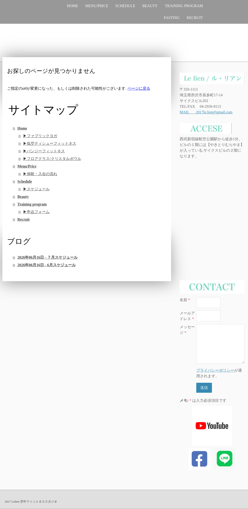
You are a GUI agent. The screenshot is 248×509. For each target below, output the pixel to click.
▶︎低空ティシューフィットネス (49, 143)
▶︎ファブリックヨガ (40, 136)
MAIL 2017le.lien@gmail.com (206, 112)
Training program (184, 6)
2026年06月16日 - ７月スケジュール (47, 257)
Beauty (150, 6)
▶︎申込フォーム (36, 212)
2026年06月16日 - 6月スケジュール (46, 265)
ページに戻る (138, 88)
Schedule (125, 6)
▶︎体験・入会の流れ (40, 174)
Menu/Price (96, 6)
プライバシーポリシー (215, 370)
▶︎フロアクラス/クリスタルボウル (52, 159)
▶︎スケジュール (36, 189)
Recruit (195, 18)
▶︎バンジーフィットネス (44, 151)
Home (72, 6)
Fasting (171, 18)
